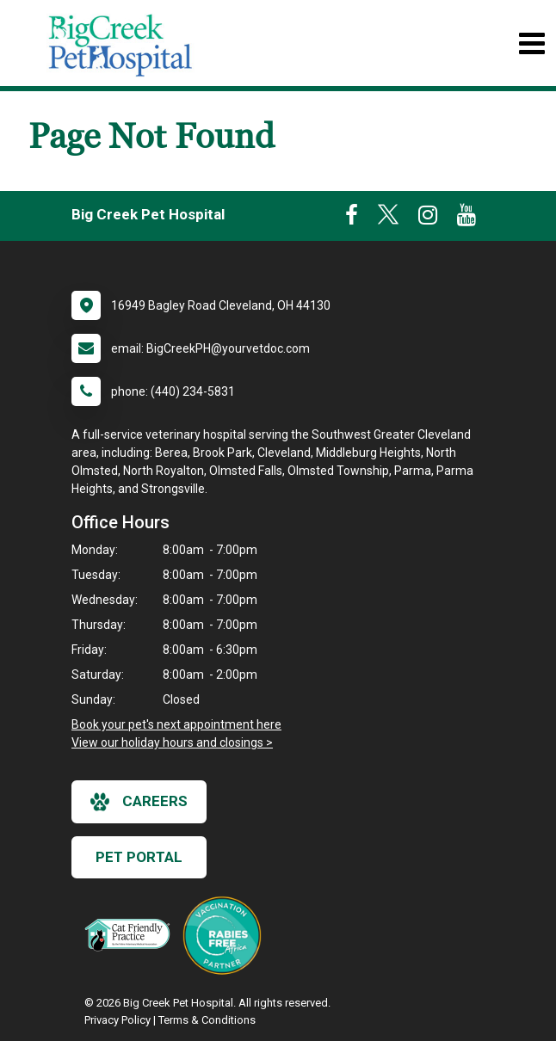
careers (139, 801)
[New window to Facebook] (352, 218)
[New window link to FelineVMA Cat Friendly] (131, 934)
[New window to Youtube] (466, 218)
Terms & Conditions (207, 1019)
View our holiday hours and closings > (172, 742)
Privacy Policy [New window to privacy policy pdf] (117, 1019)
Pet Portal (139, 856)
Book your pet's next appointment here (176, 724)
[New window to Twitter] (388, 218)
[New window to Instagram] (428, 218)
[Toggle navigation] (531, 43)
